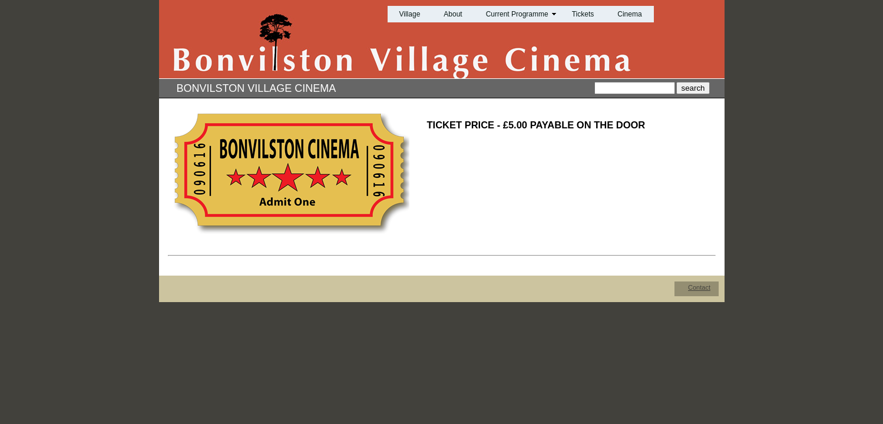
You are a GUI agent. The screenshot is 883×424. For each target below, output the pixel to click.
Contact (699, 287)
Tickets (583, 14)
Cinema (629, 14)
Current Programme (517, 14)
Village (410, 14)
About (453, 14)
